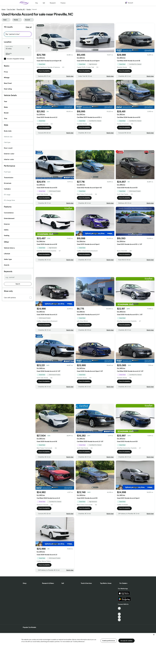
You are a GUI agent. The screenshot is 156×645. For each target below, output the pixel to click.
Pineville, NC (21, 9)
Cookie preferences (108, 641)
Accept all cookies (126, 641)
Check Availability (44, 71)
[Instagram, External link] (119, 616)
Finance (63, 3)
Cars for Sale (11, 9)
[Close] (154, 634)
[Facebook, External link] (119, 611)
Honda (29, 9)
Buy (37, 3)
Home (3, 9)
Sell (44, 3)
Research (53, 3)
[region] (78, 639)
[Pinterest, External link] (119, 619)
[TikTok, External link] (119, 608)
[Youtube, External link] (119, 614)
